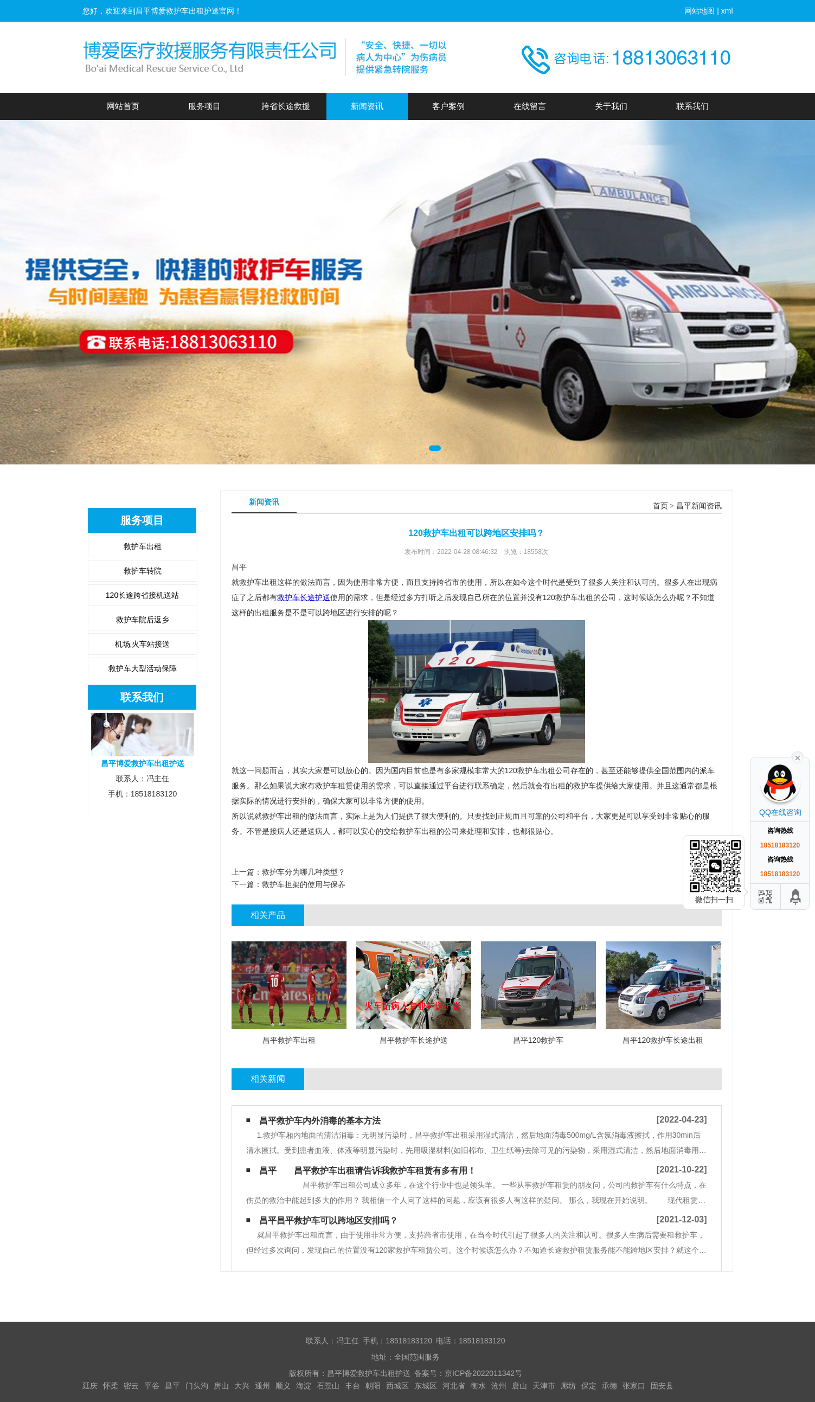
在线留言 (530, 106)
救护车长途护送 (303, 597)
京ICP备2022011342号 (483, 1373)
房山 (221, 1385)
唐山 (519, 1385)
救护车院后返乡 (142, 619)
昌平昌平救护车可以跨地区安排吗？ (328, 1220)
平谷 (151, 1385)
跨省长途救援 (285, 106)
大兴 (241, 1385)
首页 (660, 506)
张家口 (634, 1385)
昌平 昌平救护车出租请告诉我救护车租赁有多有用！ (367, 1170)
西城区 (397, 1385)
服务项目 (204, 106)
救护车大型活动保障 (142, 668)
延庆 (90, 1385)
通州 (262, 1385)
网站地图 (699, 11)
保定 (588, 1385)
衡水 (478, 1385)
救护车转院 (143, 570)
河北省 (453, 1385)
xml (727, 11)
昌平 (172, 1385)
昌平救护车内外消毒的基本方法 (320, 1120)
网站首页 (123, 106)
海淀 (303, 1385)
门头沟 (196, 1385)
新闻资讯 (367, 106)
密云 (131, 1385)
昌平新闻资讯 (699, 506)
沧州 (498, 1385)
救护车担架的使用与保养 (303, 884)
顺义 (283, 1385)
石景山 (328, 1385)
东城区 (425, 1385)
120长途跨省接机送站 (142, 595)
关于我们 (611, 106)
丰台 (352, 1385)
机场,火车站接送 (142, 644)
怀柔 (110, 1385)
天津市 (543, 1385)
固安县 (662, 1385)
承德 (609, 1385)
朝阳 (373, 1385)
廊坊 (568, 1385)
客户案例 (448, 106)
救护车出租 (143, 546)
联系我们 (692, 106)
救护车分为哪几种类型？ (303, 872)
